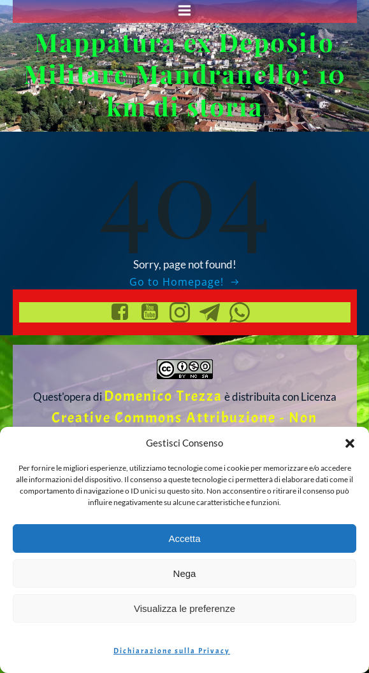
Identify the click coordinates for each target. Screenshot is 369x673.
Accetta (184, 538)
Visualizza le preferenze (184, 608)
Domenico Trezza (163, 396)
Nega (184, 573)
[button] (350, 443)
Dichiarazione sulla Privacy (171, 651)
